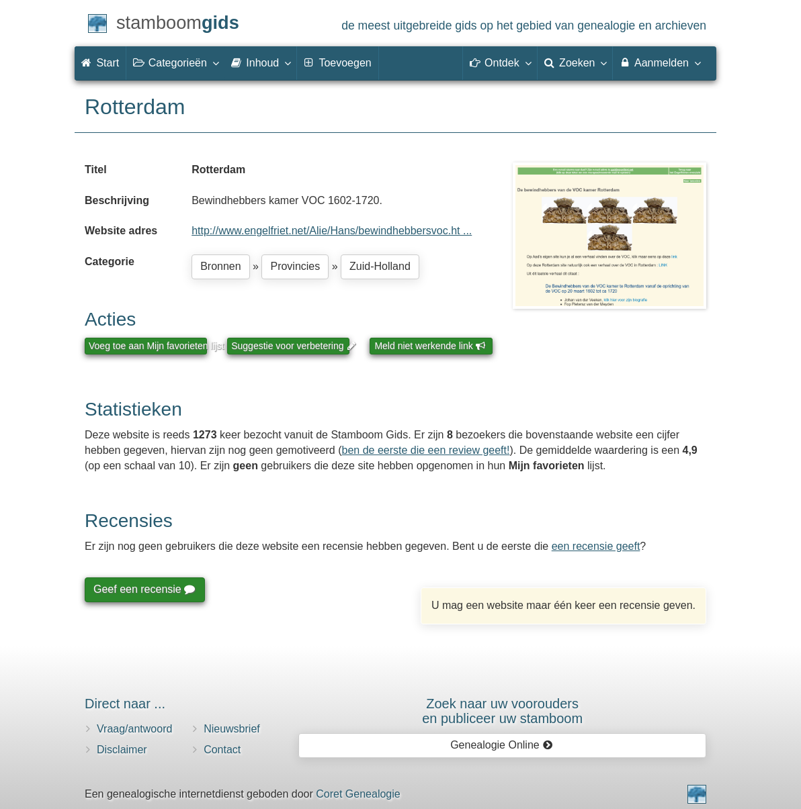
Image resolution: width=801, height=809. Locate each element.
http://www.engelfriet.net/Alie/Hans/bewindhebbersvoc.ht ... (332, 230)
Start (100, 62)
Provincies (295, 266)
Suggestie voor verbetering (290, 345)
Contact (222, 749)
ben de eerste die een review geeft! (426, 450)
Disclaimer (122, 749)
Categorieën (175, 62)
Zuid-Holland (380, 266)
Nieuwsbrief (232, 728)
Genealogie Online (501, 745)
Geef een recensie (143, 589)
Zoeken (575, 62)
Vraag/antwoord (134, 728)
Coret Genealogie (358, 794)
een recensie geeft (596, 546)
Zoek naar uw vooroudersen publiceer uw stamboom (502, 711)
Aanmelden (660, 62)
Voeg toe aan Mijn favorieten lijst (148, 345)
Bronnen (220, 266)
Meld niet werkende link (429, 345)
